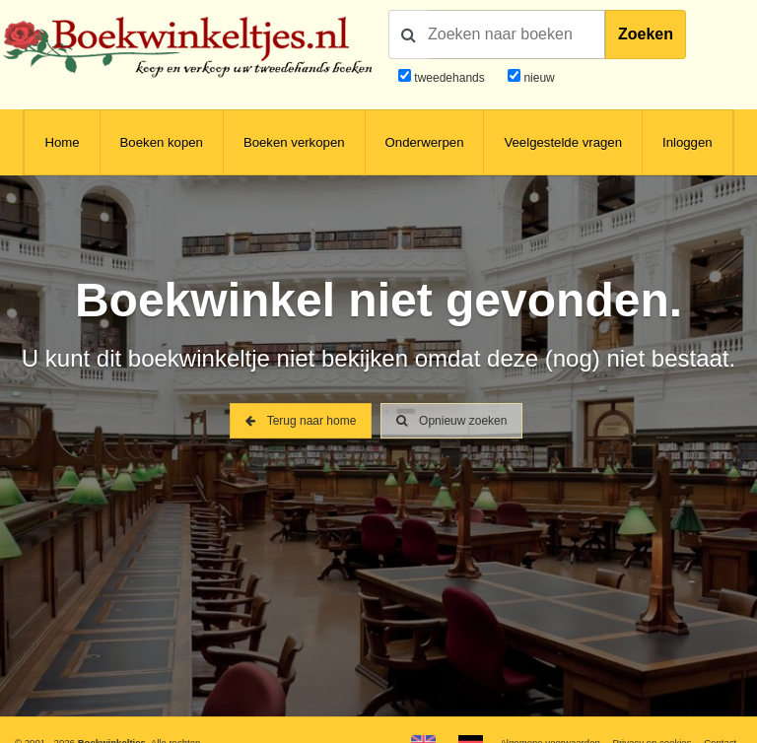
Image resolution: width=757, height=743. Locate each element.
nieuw (537, 78)
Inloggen (687, 142)
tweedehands (449, 78)
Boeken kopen (161, 142)
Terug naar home (301, 421)
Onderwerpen (424, 142)
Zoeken (645, 34)
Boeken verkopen (294, 142)
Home (61, 142)
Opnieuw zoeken (452, 421)
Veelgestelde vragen (563, 142)
